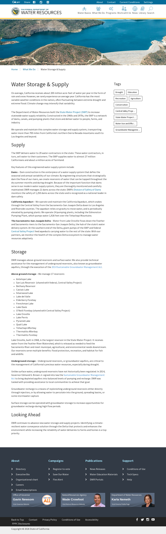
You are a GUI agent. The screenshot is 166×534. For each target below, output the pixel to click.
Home (14, 69)
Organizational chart (27, 479)
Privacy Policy (49, 519)
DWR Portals (96, 479)
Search (151, 10)
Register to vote (61, 468)
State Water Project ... (125, 117)
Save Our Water (61, 474)
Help (129, 479)
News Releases (97, 468)
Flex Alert (58, 479)
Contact (111, 2)
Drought (119, 92)
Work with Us (124, 10)
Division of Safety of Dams (87, 189)
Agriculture (136, 98)
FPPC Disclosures (21, 523)
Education (132, 92)
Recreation (120, 98)
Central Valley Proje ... (125, 111)
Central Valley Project (22, 231)
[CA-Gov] (16, 2)
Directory (21, 468)
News (135, 10)
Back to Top (17, 519)
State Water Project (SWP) (74, 112)
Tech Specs (132, 474)
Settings (148, 2)
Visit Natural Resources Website (74, 504)
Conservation (121, 104)
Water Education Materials (104, 474)
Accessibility (91, 519)
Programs (111, 10)
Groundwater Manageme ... (127, 129)
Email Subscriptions (26, 489)
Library (142, 10)
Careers (20, 484)
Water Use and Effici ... (125, 123)
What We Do (98, 10)
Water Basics (84, 10)
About (100, 2)
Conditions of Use (136, 468)
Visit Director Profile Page (121, 504)
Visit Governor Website (21, 504)
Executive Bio (23, 474)
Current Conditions (130, 2)
